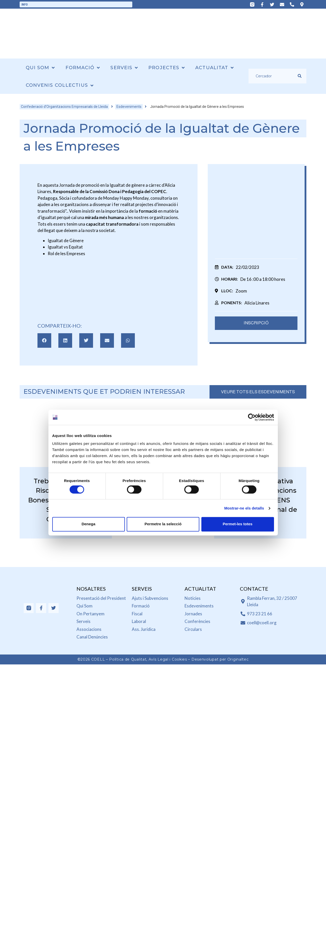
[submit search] (300, 76)
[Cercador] (273, 76)
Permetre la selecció (163, 524)
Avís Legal (158, 659)
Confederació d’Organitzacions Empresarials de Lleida (64, 107)
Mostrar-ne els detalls (244, 508)
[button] (44, 340)
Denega (88, 524)
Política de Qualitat (127, 659)
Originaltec (238, 659)
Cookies (179, 659)
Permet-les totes (238, 524)
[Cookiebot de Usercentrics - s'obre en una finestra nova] (251, 417)
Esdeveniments (128, 107)
